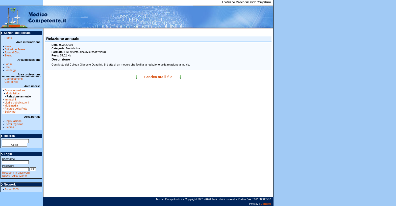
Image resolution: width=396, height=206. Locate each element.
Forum (9, 64)
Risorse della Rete (16, 108)
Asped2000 (12, 189)
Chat (7, 67)
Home (8, 37)
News (8, 46)
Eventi (8, 55)
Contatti (265, 203)
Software (10, 111)
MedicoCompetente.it (33, 17)
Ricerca (9, 127)
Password (15, 167)
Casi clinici (11, 81)
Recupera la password (16, 172)
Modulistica (12, 93)
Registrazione (13, 120)
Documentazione (15, 90)
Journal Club (12, 52)
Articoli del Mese (15, 49)
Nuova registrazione (14, 175)
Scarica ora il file (158, 77)
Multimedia (11, 105)
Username (15, 160)
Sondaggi (10, 70)
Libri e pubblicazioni (17, 102)
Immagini (10, 99)
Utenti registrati (14, 124)
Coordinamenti (14, 78)
